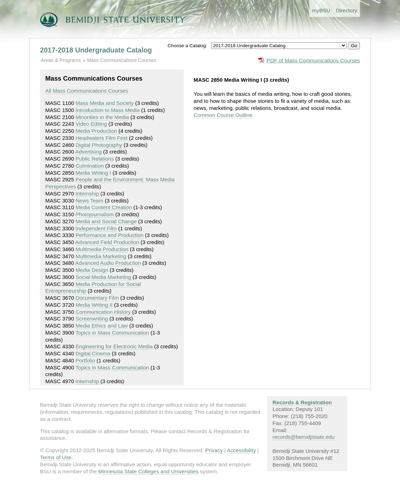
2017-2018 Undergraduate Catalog (96, 50)
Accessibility (241, 450)
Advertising (88, 152)
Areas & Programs (61, 60)
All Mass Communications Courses (86, 91)
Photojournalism (95, 214)
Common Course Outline (223, 115)
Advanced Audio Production (108, 263)
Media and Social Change (106, 221)
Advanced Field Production (107, 242)
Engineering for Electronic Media (114, 346)
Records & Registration (302, 402)
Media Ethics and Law (102, 326)
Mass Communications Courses (121, 60)
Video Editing (91, 124)
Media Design (92, 270)
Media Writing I (93, 173)
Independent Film (96, 228)
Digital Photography (99, 145)
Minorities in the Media (102, 117)
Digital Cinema (93, 353)
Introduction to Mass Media (108, 110)
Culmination (90, 166)
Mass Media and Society (105, 103)
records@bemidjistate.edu (303, 437)
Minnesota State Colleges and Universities (148, 471)
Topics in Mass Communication (112, 333)
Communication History (103, 312)
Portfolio (85, 360)
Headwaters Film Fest (102, 138)
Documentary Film (97, 298)
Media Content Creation (104, 207)
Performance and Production (109, 235)
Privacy (214, 450)
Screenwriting (92, 319)
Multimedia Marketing (101, 256)
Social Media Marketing (103, 277)
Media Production (96, 131)
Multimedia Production (102, 249)
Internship (87, 194)
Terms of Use (55, 457)
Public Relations (95, 159)
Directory (346, 10)
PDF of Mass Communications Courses (313, 60)
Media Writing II (94, 305)
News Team (89, 201)
